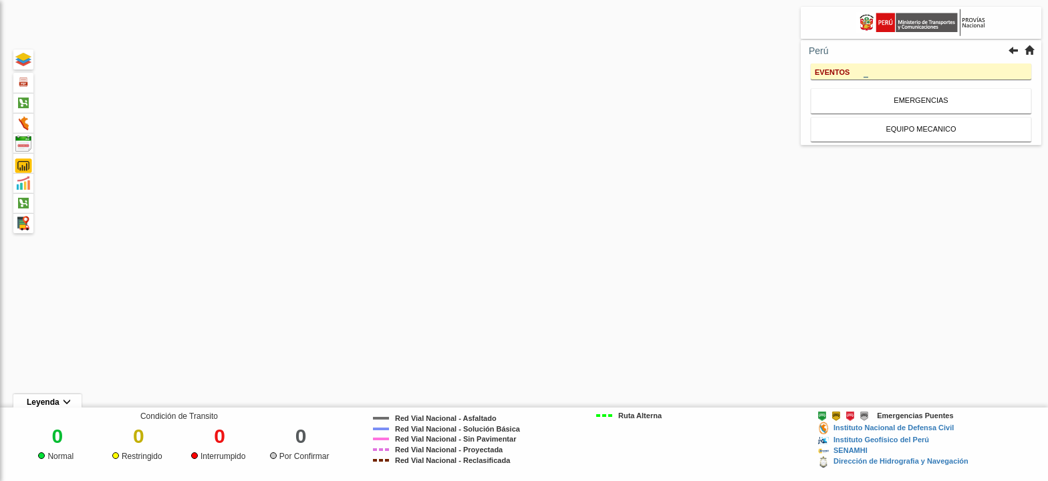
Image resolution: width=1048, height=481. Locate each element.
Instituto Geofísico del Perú (881, 440)
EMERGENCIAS (921, 100)
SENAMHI (850, 450)
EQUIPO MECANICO (921, 129)
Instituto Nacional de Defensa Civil (893, 428)
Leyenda (49, 402)
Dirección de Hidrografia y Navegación (900, 461)
